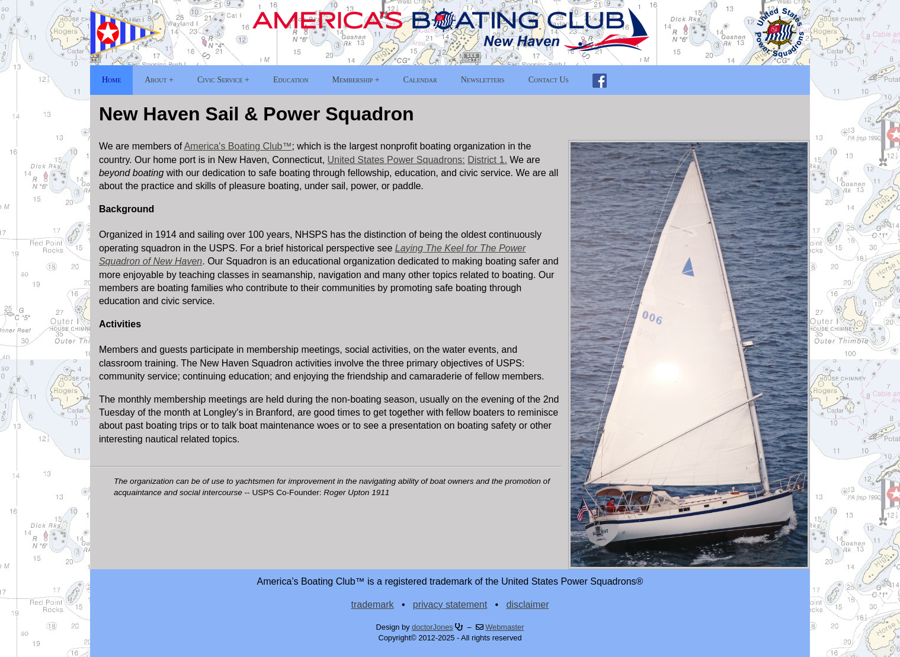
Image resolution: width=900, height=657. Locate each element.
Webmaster (504, 627)
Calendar (420, 79)
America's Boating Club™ (238, 146)
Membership (352, 79)
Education (291, 79)
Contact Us (549, 79)
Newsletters (483, 79)
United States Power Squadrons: (396, 160)
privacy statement (450, 604)
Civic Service (219, 79)
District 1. (487, 160)
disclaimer (527, 604)
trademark (372, 604)
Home (111, 79)
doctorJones (432, 627)
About (155, 79)
